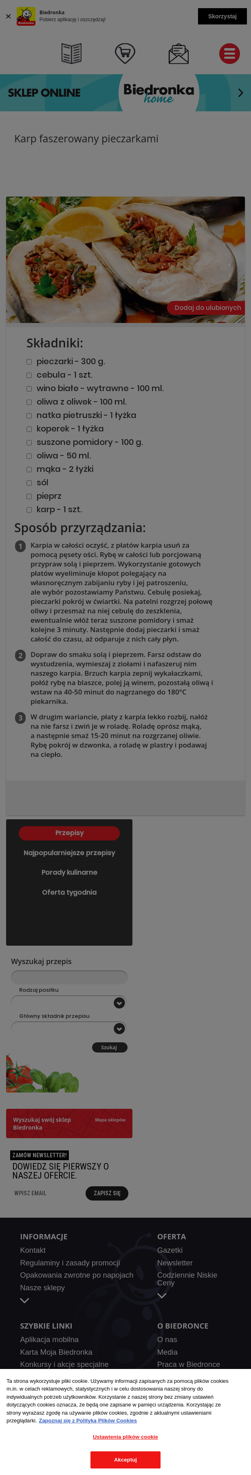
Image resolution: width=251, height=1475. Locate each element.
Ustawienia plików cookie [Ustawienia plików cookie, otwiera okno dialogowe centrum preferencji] (125, 1437)
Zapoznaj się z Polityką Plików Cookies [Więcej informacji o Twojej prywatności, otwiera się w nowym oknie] (88, 1421)
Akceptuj (125, 1460)
